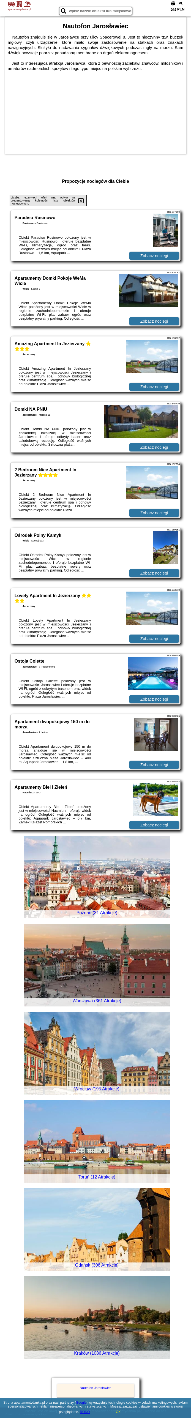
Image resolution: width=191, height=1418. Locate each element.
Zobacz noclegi (154, 255)
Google (81, 1403)
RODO (85, 1412)
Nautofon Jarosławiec (95, 1388)
